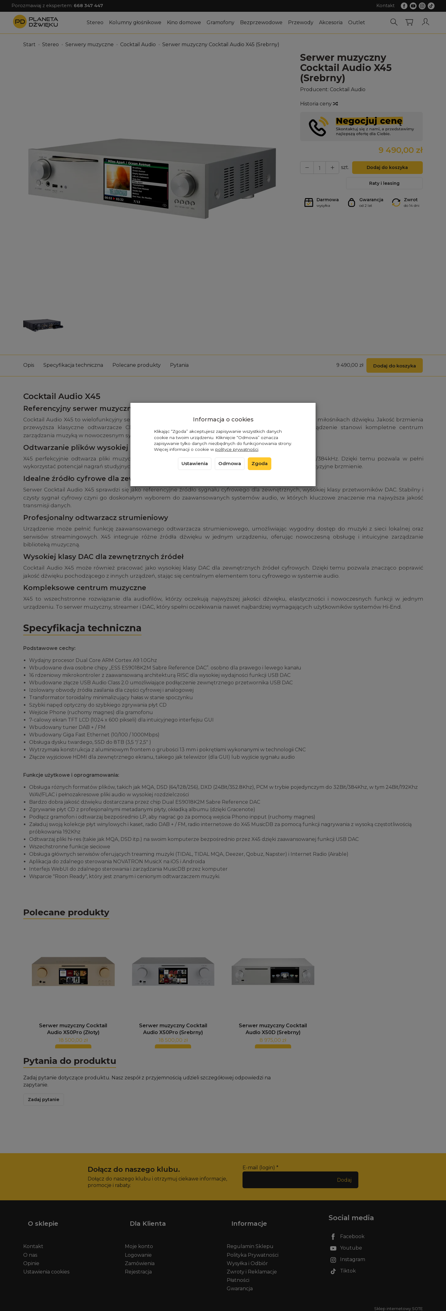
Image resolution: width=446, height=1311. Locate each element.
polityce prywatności (236, 449)
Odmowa (229, 463)
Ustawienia (194, 463)
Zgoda (259, 463)
